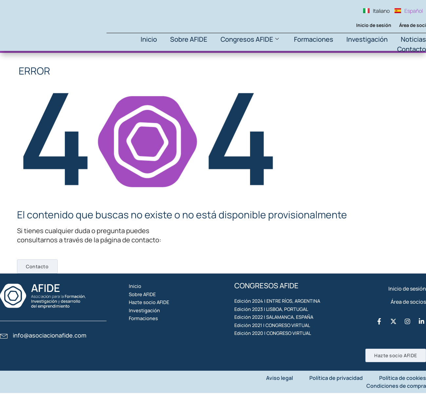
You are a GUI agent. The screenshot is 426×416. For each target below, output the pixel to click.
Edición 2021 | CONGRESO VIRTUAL (276, 362)
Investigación (367, 39)
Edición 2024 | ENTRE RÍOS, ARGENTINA (267, 314)
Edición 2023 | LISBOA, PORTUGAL (275, 332)
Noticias (413, 39)
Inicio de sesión (362, 25)
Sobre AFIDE (188, 39)
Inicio (149, 39)
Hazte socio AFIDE (159, 326)
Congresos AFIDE (250, 39)
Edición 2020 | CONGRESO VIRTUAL (277, 378)
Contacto (411, 49)
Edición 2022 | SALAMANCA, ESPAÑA (278, 347)
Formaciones (313, 39)
